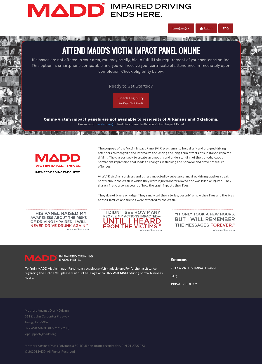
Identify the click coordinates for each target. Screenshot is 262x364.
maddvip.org (104, 124)
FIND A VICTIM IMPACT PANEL (194, 268)
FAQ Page (90, 273)
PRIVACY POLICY (184, 284)
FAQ (226, 28)
